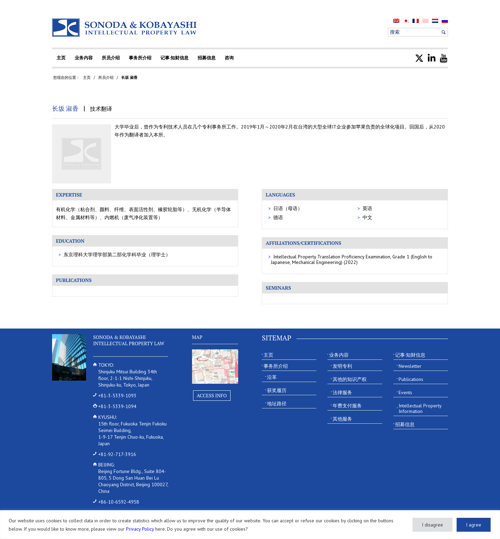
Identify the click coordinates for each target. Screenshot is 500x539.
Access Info (212, 395)
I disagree (432, 525)
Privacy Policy (140, 529)
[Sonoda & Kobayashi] (125, 27)
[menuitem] (396, 20)
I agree (473, 525)
